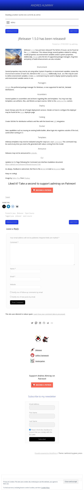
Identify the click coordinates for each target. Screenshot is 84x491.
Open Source (29, 208)
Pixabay (27, 173)
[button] (42, 22)
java (12, 211)
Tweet (7, 192)
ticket (44, 163)
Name (13, 263)
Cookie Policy (45, 488)
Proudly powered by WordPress (46, 448)
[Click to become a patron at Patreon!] (42, 185)
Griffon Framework (42, 350)
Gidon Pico (16, 173)
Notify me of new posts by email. (23, 291)
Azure (22, 107)
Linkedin (34, 148)
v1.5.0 (17, 50)
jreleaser (18, 211)
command (58, 136)
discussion (57, 163)
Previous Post (12, 31)
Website (13, 279)
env (34, 70)
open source (27, 211)
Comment (14, 237)
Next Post (73, 31)
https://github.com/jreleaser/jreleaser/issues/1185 (23, 159)
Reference (44, 68)
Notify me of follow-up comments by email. (27, 287)
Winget (35, 55)
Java (14, 208)
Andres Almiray (42, 5)
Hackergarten (40, 356)
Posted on (60, 44)
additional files (62, 95)
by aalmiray (74, 44)
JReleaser (20, 208)
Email (12, 271)
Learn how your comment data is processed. (49, 309)
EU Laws (32, 429)
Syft (55, 116)
